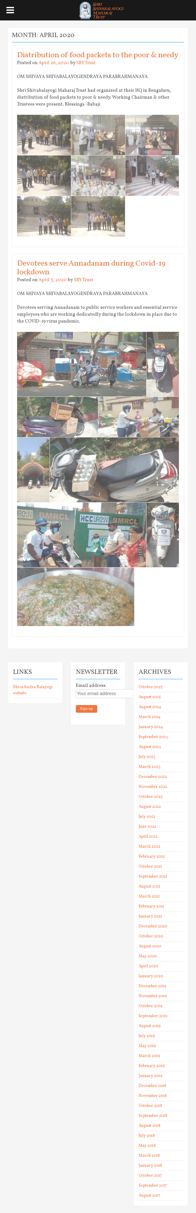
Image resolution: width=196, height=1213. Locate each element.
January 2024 (151, 727)
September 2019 (153, 1016)
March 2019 (149, 1056)
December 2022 (153, 777)
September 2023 (153, 737)
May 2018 (147, 1146)
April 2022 (148, 837)
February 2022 (152, 856)
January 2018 (150, 1166)
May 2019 (147, 1046)
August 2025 (150, 697)
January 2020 (151, 976)
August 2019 (150, 1026)
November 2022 (153, 787)
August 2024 (150, 707)
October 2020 (151, 936)
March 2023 (149, 767)
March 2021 (149, 896)
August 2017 (149, 1195)
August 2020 (150, 946)
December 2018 (152, 1086)
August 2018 (149, 1126)
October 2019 (150, 1006)
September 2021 (153, 876)
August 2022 (150, 807)
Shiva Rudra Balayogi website (33, 690)
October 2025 (151, 687)
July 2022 (147, 817)
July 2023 (147, 757)
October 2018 (150, 1106)
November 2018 (153, 1096)
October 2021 (150, 866)
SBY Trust (86, 63)
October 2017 (150, 1175)
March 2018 (149, 1156)
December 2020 (153, 926)
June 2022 (147, 827)
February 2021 (151, 906)
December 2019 (152, 986)
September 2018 (153, 1116)
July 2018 (147, 1136)
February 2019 (152, 1066)
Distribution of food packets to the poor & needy (97, 55)
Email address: (91, 686)
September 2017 (153, 1185)
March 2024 (150, 717)
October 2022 (151, 797)
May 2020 (148, 956)
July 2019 (147, 1036)
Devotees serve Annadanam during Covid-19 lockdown (91, 268)
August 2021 (149, 886)
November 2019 (153, 996)
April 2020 (148, 966)
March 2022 (149, 846)
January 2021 (150, 916)
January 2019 (150, 1076)
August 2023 (150, 747)
